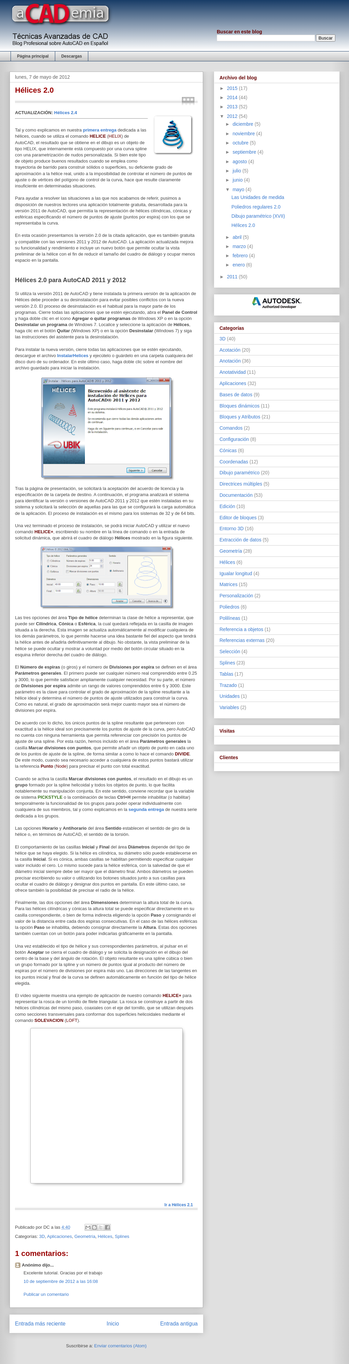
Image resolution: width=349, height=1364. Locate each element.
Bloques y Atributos (239, 416)
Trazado (228, 685)
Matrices (228, 584)
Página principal (33, 56)
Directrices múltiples (240, 484)
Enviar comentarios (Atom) (120, 1345)
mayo (238, 189)
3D (42, 1236)
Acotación (229, 350)
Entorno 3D (231, 528)
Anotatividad (232, 372)
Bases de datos (236, 394)
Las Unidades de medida (257, 197)
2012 (233, 116)
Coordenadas (233, 461)
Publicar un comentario (46, 1294)
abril (237, 237)
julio (237, 170)
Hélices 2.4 (65, 112)
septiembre (244, 152)
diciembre (243, 124)
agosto (240, 161)
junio (238, 180)
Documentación (236, 495)
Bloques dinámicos (239, 406)
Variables (229, 707)
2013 (233, 106)
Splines (122, 1236)
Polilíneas (229, 618)
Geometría (84, 1236)
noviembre (244, 133)
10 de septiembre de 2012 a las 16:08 (61, 1281)
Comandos (231, 428)
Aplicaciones (59, 1236)
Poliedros (229, 607)
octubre (241, 142)
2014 (233, 97)
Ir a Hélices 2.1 (179, 1204)
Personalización (236, 595)
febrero (240, 255)
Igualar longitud (235, 573)
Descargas (71, 56)
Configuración (234, 439)
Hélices (105, 1236)
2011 (233, 276)
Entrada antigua (179, 1324)
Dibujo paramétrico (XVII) (258, 216)
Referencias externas (241, 640)
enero (239, 264)
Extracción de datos (240, 539)
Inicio (113, 1324)
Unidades (229, 696)
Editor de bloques (238, 517)
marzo (239, 246)
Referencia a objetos (241, 629)
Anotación (230, 361)
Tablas (226, 674)
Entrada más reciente (40, 1324)
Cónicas (228, 450)
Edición (227, 506)
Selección (229, 651)
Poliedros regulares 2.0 (255, 207)
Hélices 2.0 (243, 225)
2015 (233, 88)
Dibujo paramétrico (239, 472)
